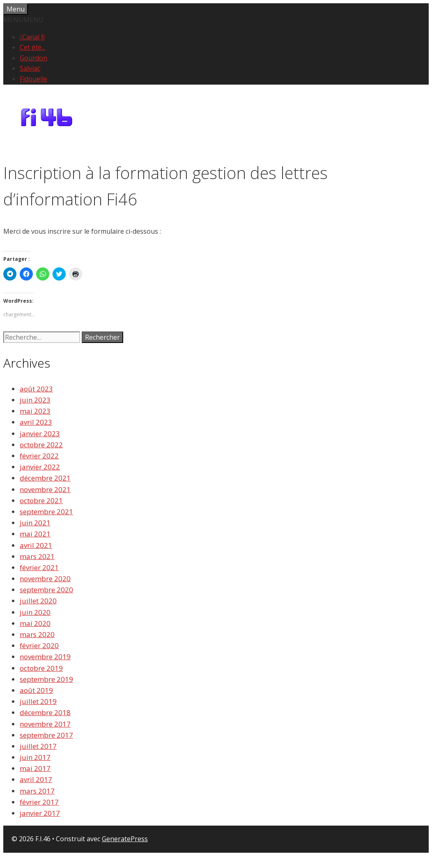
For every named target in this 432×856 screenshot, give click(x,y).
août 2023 (36, 388)
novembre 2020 (45, 578)
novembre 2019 (45, 656)
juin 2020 (35, 612)
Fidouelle (33, 78)
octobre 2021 (41, 500)
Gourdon (33, 57)
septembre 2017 (46, 735)
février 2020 (39, 645)
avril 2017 (36, 779)
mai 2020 (35, 623)
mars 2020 (37, 634)
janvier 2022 (40, 467)
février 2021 (39, 567)
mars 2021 (37, 556)
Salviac (30, 68)
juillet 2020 (38, 600)
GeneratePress (125, 838)
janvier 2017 (40, 813)
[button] (23, 19)
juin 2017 (35, 757)
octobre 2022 (41, 444)
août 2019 (36, 690)
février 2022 (39, 455)
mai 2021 (35, 533)
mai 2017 (35, 768)
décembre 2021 (45, 478)
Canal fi (33, 36)
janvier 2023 (40, 433)
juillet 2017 (38, 746)
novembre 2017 (45, 724)
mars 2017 (37, 791)
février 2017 (39, 802)
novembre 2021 (45, 489)
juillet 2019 (38, 701)
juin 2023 (35, 400)
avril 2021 (36, 545)
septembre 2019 (46, 679)
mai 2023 (35, 411)
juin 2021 (35, 522)
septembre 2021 (46, 511)
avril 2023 (36, 422)
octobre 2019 (41, 668)
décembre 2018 (45, 712)
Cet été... (32, 47)
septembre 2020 (46, 589)
